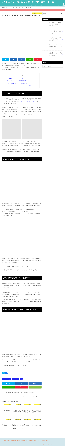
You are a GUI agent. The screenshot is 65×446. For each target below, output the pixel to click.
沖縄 (22, 379)
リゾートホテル (16, 379)
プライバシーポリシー (57, 5)
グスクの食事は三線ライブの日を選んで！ (16, 83)
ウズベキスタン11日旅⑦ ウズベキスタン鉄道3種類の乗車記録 (52, 31)
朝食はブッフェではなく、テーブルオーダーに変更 (18, 85)
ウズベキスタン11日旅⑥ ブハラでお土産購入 (52, 38)
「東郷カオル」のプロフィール (48, 5)
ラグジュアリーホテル (7, 379)
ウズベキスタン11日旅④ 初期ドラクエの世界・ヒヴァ (52, 54)
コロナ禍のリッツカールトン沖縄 (14, 78)
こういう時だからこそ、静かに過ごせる (16, 80)
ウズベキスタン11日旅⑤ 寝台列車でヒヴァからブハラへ (52, 46)
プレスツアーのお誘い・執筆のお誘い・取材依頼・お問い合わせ (31, 5)
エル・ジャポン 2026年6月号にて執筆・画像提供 (52, 24)
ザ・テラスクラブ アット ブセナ (28, 101)
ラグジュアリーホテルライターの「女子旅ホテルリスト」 (29, 2)
